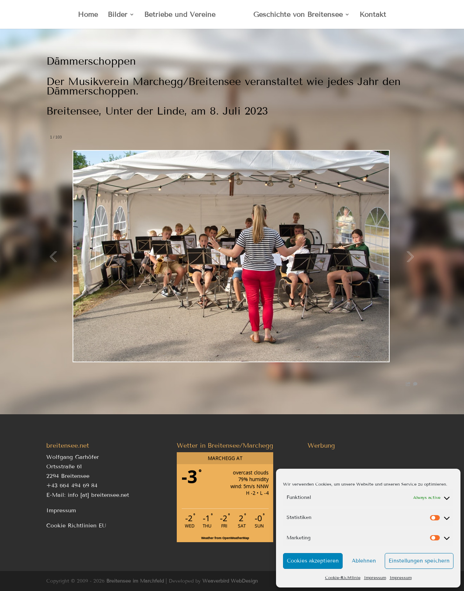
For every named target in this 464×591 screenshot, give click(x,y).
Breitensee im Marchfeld (135, 581)
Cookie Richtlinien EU (76, 525)
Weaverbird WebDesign (230, 581)
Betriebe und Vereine (179, 15)
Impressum (375, 577)
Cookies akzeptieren (313, 561)
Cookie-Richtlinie (343, 577)
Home (88, 15)
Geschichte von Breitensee (298, 15)
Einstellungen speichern (419, 561)
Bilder (117, 15)
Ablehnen (364, 561)
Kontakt (372, 15)
